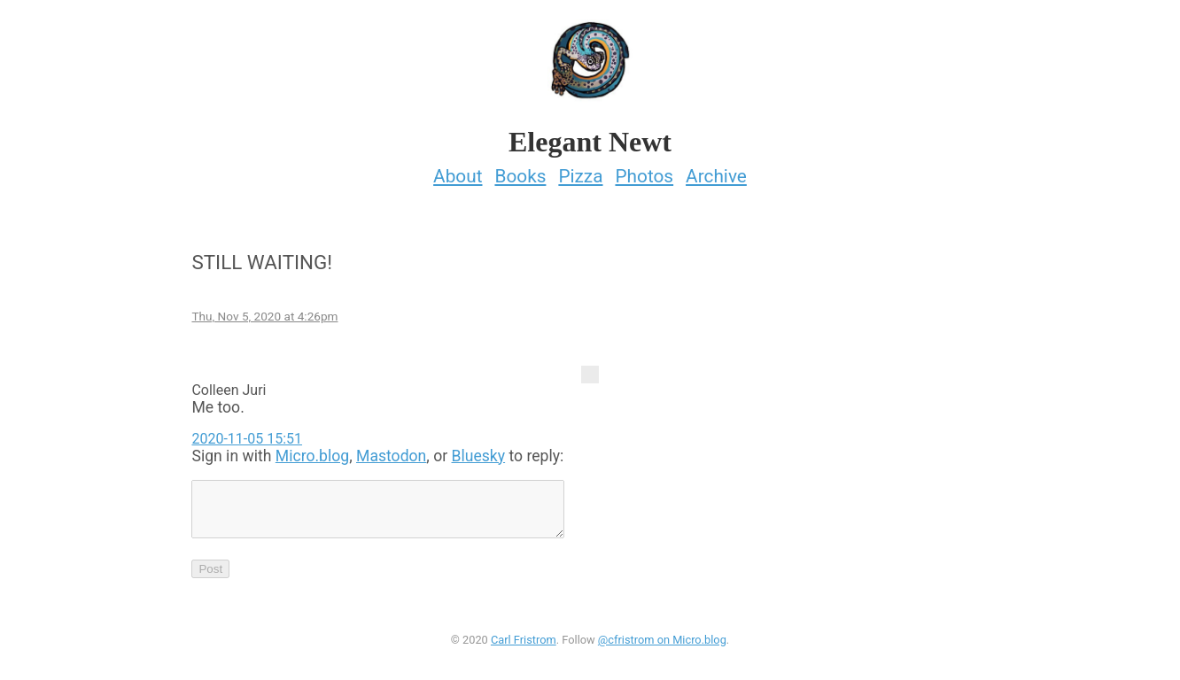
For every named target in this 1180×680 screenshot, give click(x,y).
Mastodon (391, 451)
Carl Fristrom (523, 645)
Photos (644, 171)
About (457, 171)
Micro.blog (312, 451)
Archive (716, 171)
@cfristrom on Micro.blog (662, 645)
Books (520, 171)
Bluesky (479, 451)
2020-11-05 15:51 (246, 433)
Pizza (580, 171)
